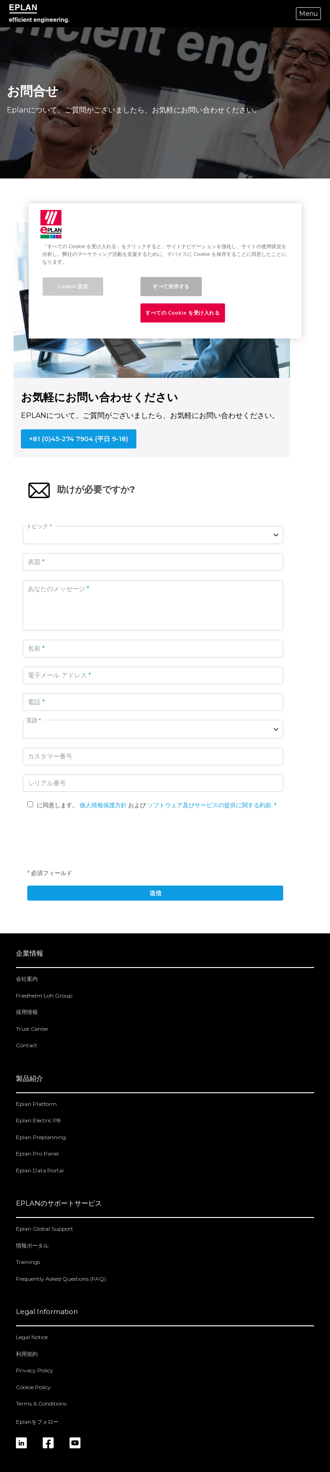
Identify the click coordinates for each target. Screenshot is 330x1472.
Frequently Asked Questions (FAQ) (61, 1278)
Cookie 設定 (73, 286)
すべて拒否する (171, 286)
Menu (308, 14)
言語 (33, 720)
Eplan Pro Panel (37, 1153)
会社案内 (27, 978)
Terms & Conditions (41, 1403)
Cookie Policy (33, 1387)
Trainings (28, 1261)
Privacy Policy (34, 1370)
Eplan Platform (36, 1103)
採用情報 (27, 1011)
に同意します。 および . (150, 805)
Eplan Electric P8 (38, 1120)
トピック (39, 526)
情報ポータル (32, 1245)
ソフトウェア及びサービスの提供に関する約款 (209, 805)
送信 (155, 892)
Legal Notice (32, 1337)
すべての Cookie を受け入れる (182, 312)
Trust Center (32, 1028)
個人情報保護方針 (103, 805)
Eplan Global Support (44, 1228)
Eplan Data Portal (40, 1170)
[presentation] (96, 839)
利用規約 (27, 1353)
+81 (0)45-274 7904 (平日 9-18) (78, 439)
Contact (26, 1045)
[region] (165, 270)
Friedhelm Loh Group (44, 995)
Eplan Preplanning (41, 1137)
